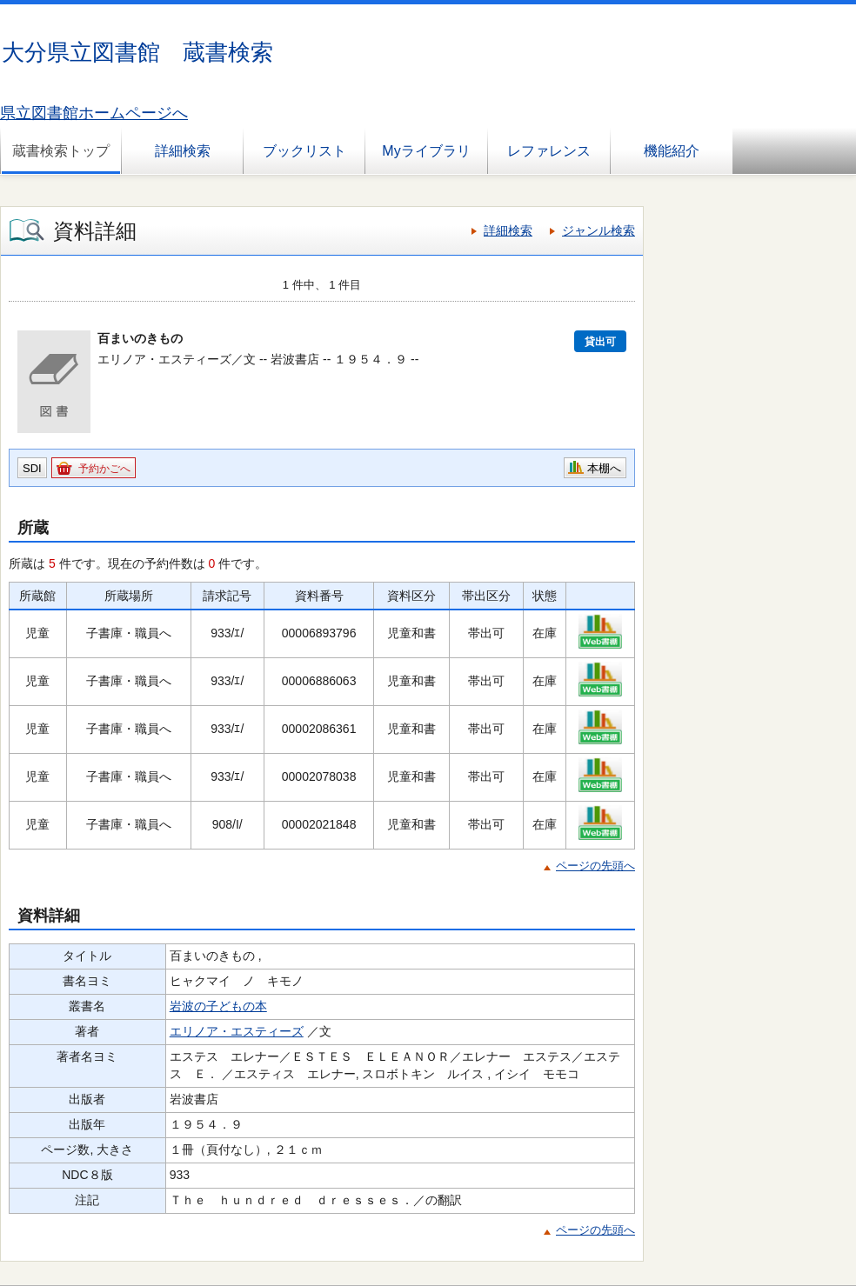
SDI (32, 468)
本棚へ (604, 468)
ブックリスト (304, 150)
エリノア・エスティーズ (237, 1031)
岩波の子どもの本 (218, 1006)
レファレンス (549, 150)
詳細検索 (183, 150)
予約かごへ (104, 469)
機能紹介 (671, 150)
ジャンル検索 (598, 230)
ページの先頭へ (595, 865)
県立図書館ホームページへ (94, 113)
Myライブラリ (426, 150)
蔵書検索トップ (61, 150)
